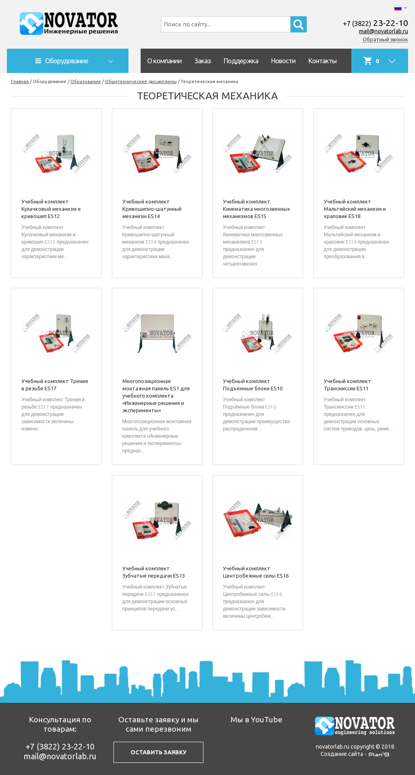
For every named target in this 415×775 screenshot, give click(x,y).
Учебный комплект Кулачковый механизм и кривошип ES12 (51, 209)
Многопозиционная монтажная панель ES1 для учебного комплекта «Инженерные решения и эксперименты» (156, 395)
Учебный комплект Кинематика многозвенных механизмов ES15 (256, 209)
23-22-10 (375, 23)
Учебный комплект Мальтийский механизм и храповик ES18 (355, 209)
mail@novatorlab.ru (383, 31)
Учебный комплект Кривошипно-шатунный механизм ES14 (152, 209)
